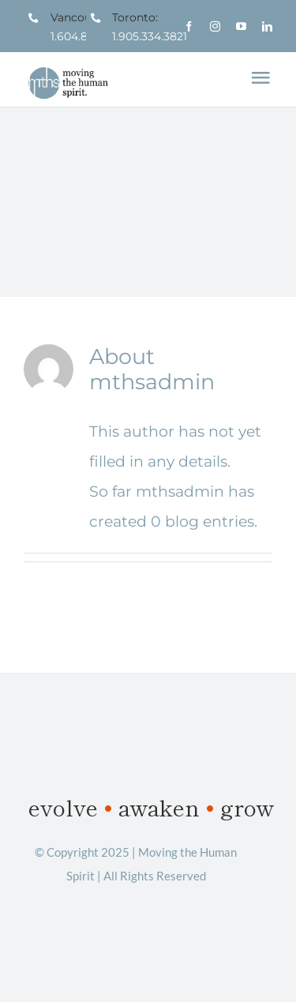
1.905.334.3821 (149, 36)
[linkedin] (267, 26)
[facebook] (189, 26)
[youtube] (241, 26)
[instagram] (215, 26)
